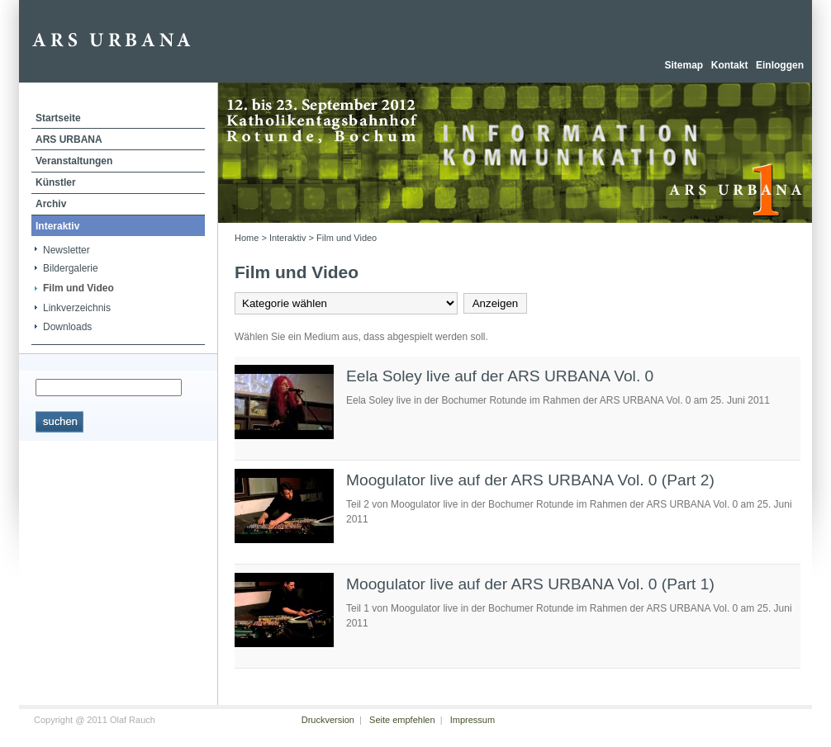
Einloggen (780, 65)
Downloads (67, 327)
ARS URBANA (69, 139)
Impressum (472, 720)
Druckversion (328, 720)
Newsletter (66, 250)
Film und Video (78, 288)
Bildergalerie (70, 268)
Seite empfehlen (402, 720)
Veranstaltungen (74, 161)
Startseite (58, 118)
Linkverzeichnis (77, 308)
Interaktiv (57, 226)
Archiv (51, 204)
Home (247, 238)
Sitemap (683, 65)
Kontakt (729, 65)
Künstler (56, 182)
